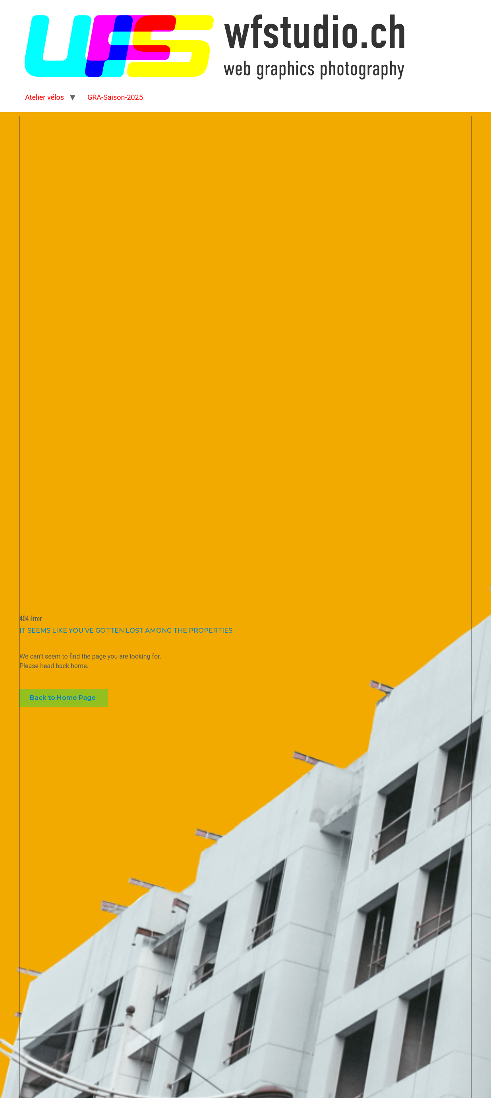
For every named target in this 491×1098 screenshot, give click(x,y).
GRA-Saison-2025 (115, 97)
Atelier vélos (44, 97)
